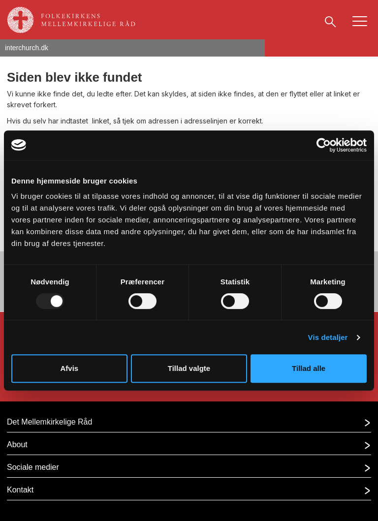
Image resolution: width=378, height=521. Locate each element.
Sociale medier (33, 467)
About (17, 444)
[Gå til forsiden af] (75, 17)
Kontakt (20, 490)
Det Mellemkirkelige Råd (49, 422)
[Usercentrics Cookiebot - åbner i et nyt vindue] (324, 145)
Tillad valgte (189, 368)
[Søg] (330, 21)
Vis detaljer (328, 337)
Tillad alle (308, 368)
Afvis (69, 368)
